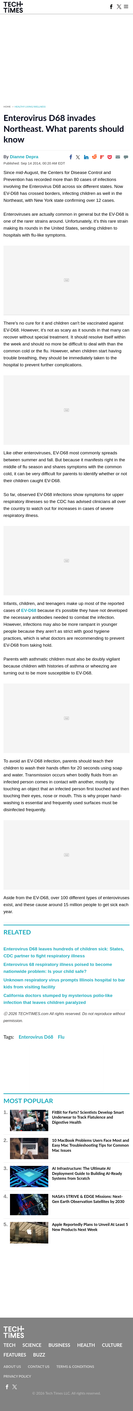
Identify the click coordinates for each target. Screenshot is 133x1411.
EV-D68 (28, 610)
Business (59, 1345)
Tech (9, 1345)
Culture (112, 1345)
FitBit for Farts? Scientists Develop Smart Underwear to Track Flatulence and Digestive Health (88, 1117)
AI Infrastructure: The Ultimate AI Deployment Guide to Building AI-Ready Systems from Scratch (87, 1173)
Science (32, 1345)
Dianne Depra (24, 156)
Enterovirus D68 (36, 1037)
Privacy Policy (17, 1376)
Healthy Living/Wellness (30, 106)
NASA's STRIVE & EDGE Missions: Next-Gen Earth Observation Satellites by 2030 (88, 1199)
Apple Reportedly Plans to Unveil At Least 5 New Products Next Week (90, 1227)
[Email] (117, 157)
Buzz (39, 1354)
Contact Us (38, 1366)
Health (86, 1345)
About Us (12, 1366)
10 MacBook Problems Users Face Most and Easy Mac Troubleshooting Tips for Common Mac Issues (90, 1145)
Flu (61, 1037)
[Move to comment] (126, 157)
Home (7, 106)
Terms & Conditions (75, 1366)
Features (14, 1354)
